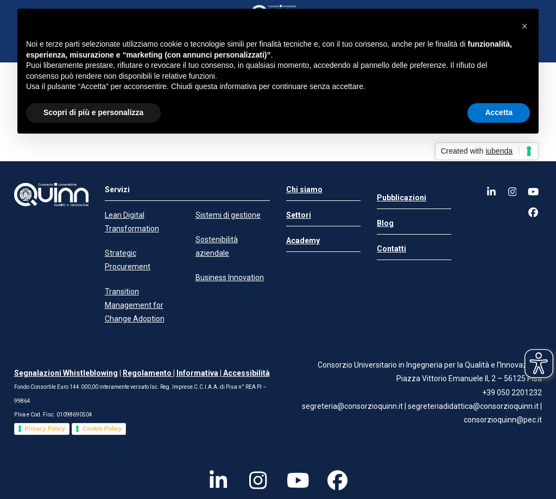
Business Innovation (229, 277)
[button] (524, 26)
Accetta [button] (499, 112)
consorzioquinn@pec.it (503, 419)
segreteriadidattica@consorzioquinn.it (474, 406)
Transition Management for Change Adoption (135, 305)
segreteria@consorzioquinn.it (352, 406)
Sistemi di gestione (228, 215)
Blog (385, 223)
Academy (303, 240)
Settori (298, 215)
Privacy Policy (45, 428)
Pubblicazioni (401, 197)
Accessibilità (246, 373)
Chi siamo (304, 189)
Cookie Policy (102, 428)
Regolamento (148, 373)
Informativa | (199, 373)
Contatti (391, 248)
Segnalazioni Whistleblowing (66, 373)
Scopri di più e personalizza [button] (93, 112)
